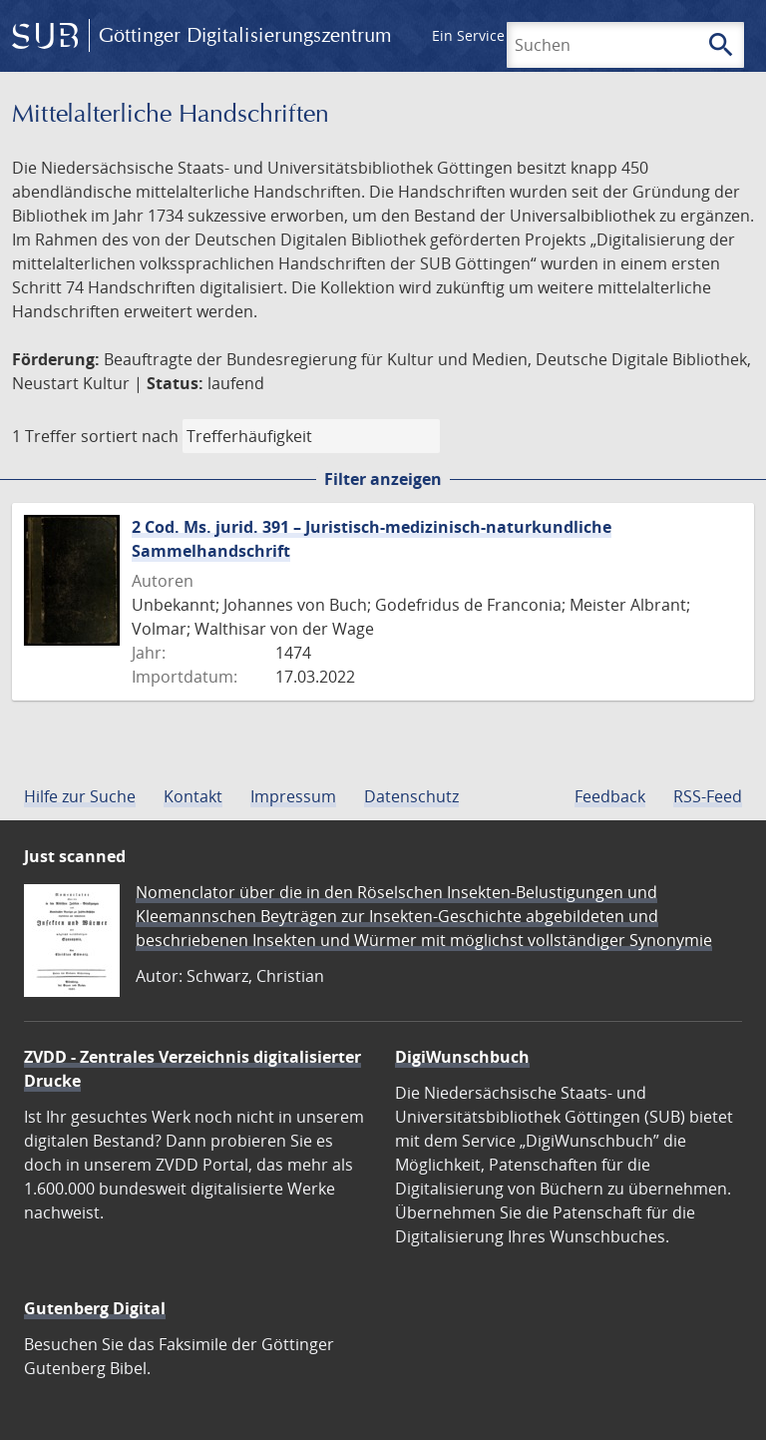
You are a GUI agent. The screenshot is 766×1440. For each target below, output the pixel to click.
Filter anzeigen (383, 479)
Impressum (293, 796)
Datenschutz (411, 796)
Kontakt (193, 796)
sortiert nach (130, 436)
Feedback (609, 796)
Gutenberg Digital (95, 1308)
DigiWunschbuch (462, 1057)
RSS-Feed (707, 796)
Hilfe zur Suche (80, 796)
